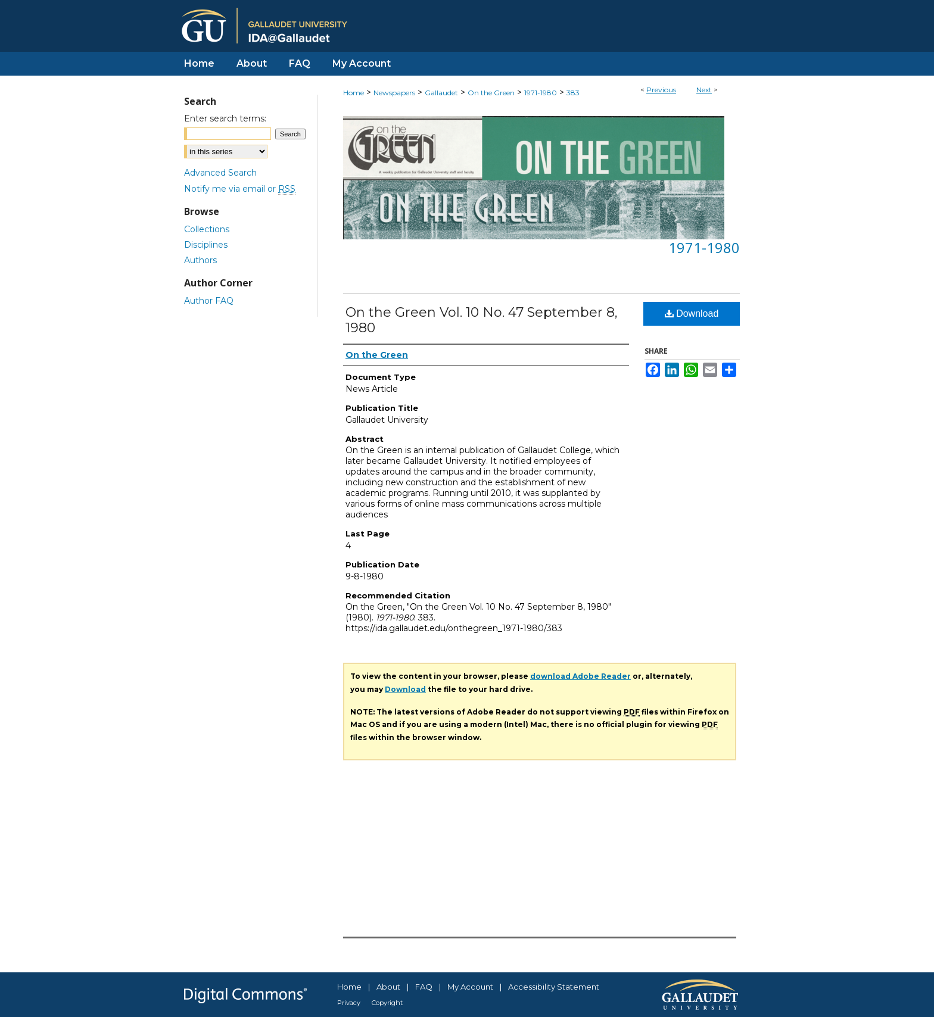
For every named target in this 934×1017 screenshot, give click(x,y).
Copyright (387, 1003)
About (388, 986)
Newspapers (394, 92)
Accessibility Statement (553, 986)
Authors (200, 260)
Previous (661, 89)
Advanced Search (220, 172)
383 (573, 92)
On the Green (491, 92)
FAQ (423, 986)
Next (704, 89)
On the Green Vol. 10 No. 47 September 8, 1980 (481, 320)
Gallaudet (441, 92)
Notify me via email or (239, 188)
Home (353, 92)
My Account (470, 986)
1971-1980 (540, 92)
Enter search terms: (225, 118)
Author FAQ (209, 300)
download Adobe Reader (580, 676)
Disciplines (206, 244)
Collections (206, 229)
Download (692, 313)
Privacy (348, 1003)
